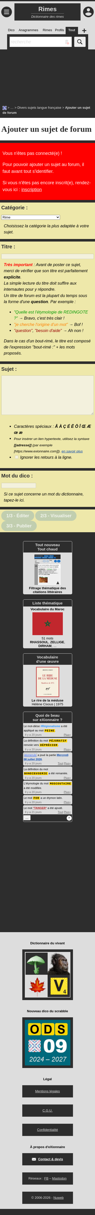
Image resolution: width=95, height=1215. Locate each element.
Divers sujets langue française (39, 107)
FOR (36, 804)
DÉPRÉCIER (48, 752)
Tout (60, 770)
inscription (31, 189)
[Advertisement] (47, 74)
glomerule (30, 761)
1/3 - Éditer (17, 523)
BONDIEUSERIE (35, 780)
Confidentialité (47, 1136)
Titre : (8, 246)
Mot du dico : (17, 483)
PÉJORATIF (58, 748)
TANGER (40, 814)
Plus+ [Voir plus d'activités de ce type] (67, 742)
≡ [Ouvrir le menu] (7, 12)
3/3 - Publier (19, 533)
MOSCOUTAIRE (60, 790)
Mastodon (59, 1184)
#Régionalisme (50, 733)
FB (46, 1184)
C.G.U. (48, 1116)
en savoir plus (72, 459)
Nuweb (58, 1204)
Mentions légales (47, 1097)
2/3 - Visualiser (55, 523)
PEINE (49, 738)
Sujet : (9, 369)
